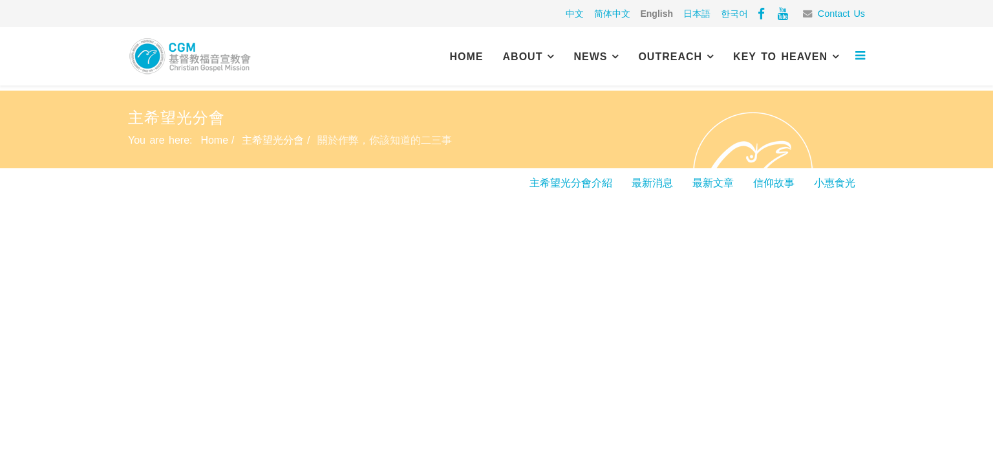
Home (467, 56)
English (656, 13)
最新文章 (713, 182)
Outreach (670, 56)
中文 (575, 13)
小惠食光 (834, 182)
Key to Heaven (780, 56)
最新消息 (652, 182)
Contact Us (841, 13)
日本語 (696, 13)
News (590, 56)
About (523, 56)
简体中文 (612, 13)
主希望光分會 (273, 140)
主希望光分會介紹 (570, 182)
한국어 (734, 13)
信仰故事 (774, 182)
